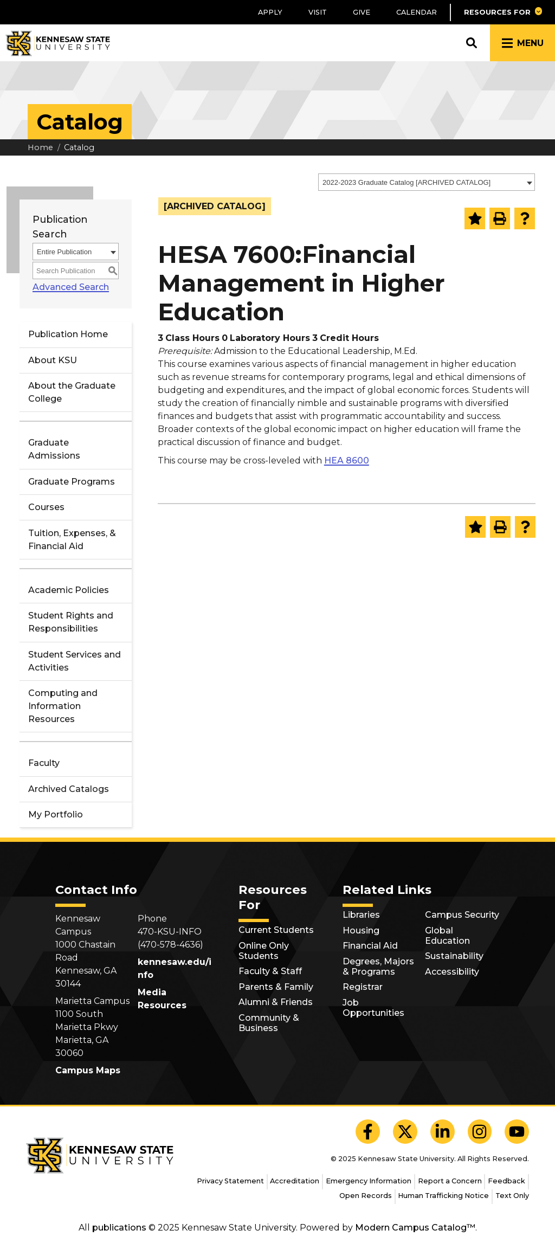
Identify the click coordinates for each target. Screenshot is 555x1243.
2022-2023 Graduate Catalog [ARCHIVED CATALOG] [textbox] (406, 182)
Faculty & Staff (270, 971)
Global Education (447, 935)
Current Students (276, 930)
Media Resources (162, 998)
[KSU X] (405, 1131)
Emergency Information (368, 1181)
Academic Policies (68, 590)
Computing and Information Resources (63, 706)
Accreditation (294, 1181)
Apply (270, 12)
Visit (317, 12)
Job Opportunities (373, 1007)
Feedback (506, 1181)
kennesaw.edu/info (174, 968)
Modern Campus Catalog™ (415, 1227)
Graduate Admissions (54, 449)
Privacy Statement (230, 1181)
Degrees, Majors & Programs (378, 966)
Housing (361, 930)
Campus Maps (87, 1070)
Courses (46, 507)
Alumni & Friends (275, 1002)
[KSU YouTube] (517, 1131)
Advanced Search (71, 287)
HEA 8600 (346, 460)
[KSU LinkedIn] (442, 1131)
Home (40, 147)
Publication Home (68, 334)
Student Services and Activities (74, 661)
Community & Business (268, 1023)
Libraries (361, 915)
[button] (502, 12)
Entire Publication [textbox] (64, 252)
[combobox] (426, 182)
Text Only (512, 1196)
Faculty (44, 763)
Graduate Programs (71, 481)
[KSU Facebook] (368, 1131)
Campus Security (462, 915)
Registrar (363, 987)
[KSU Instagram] (480, 1131)
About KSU (52, 360)
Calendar (416, 12)
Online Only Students (263, 951)
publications (119, 1227)
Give (361, 12)
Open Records (365, 1196)
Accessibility (452, 972)
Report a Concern (450, 1181)
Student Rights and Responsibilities (70, 622)
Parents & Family (275, 987)
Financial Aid (370, 946)
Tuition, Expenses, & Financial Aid (72, 539)
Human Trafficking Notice (443, 1196)
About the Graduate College (71, 392)
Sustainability (454, 956)
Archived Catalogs (68, 789)
